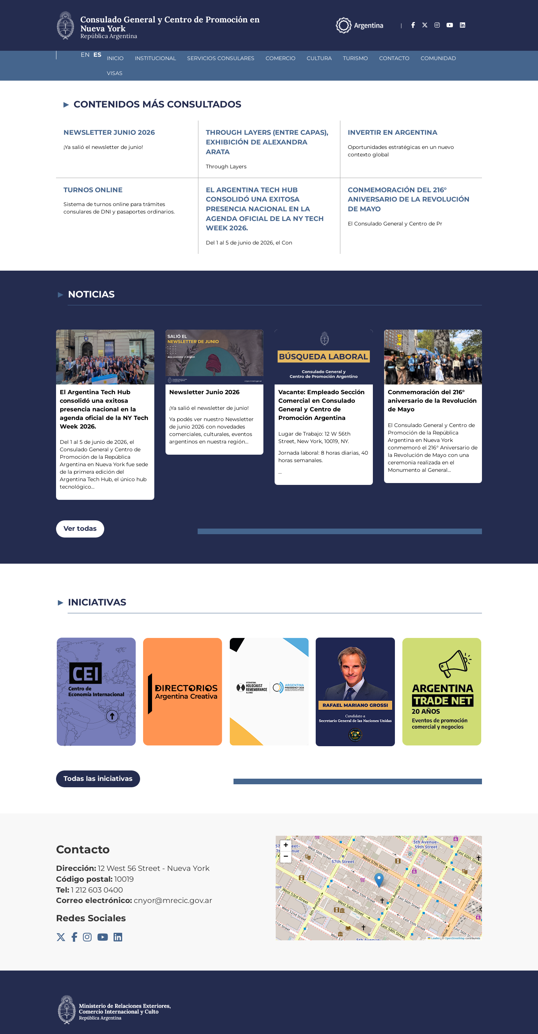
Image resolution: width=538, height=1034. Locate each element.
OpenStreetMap (455, 923)
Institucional (115, 58)
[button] (379, 865)
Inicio (75, 58)
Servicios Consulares (181, 58)
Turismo (315, 58)
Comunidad (399, 58)
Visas (435, 58)
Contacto (355, 58)
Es (478, 25)
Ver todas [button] (80, 514)
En (462, 25)
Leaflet (434, 923)
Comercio (241, 58)
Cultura (279, 58)
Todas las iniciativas (98, 764)
